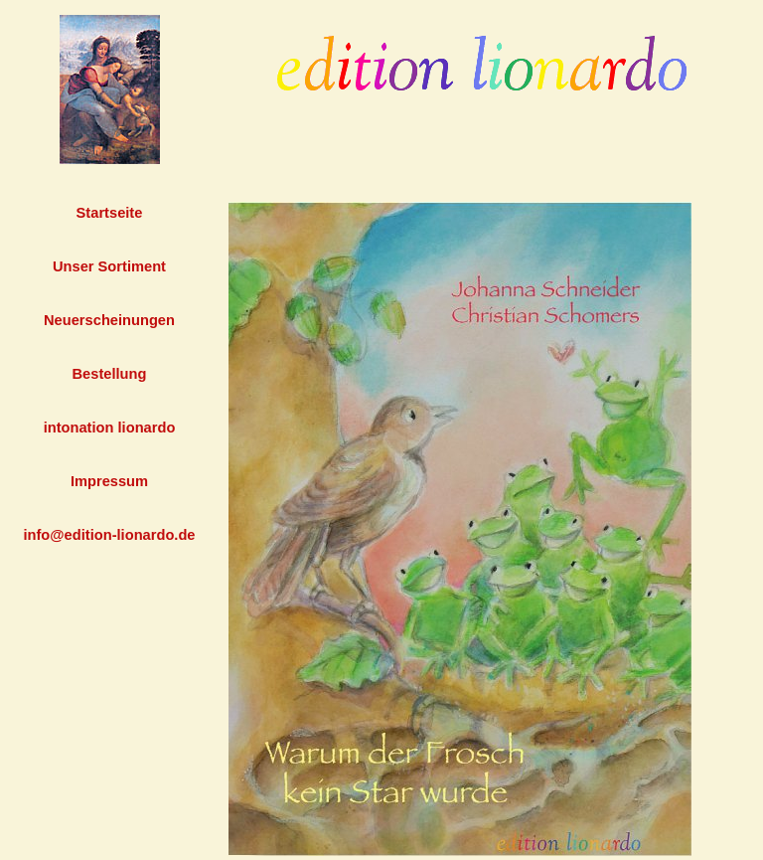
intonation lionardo (110, 427)
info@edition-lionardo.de (109, 535)
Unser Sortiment (109, 266)
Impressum (109, 481)
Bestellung (110, 374)
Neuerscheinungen (109, 320)
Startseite (109, 213)
